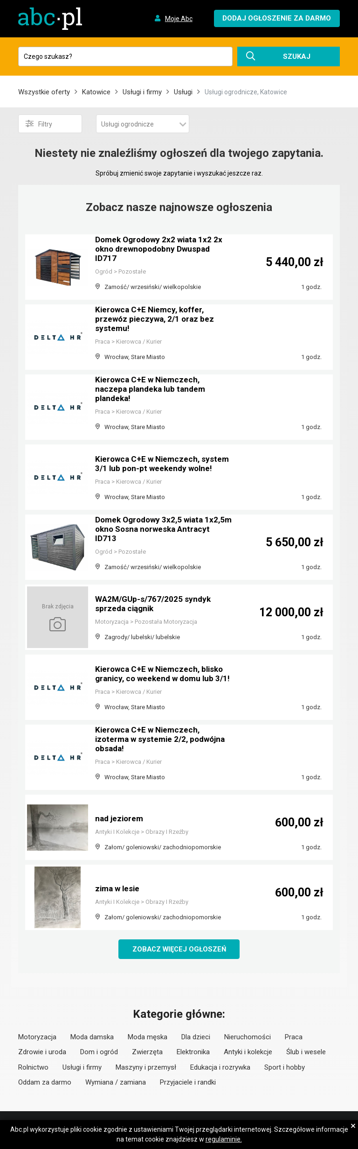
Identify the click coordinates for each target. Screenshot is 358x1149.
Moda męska (147, 1037)
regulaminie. (224, 1139)
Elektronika (193, 1052)
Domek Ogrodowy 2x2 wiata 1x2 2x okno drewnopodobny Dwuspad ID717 (161, 250)
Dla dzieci (195, 1037)
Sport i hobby (284, 1068)
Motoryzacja (37, 1037)
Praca (294, 1037)
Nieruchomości (247, 1037)
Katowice (96, 92)
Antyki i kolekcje (248, 1052)
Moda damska (92, 1037)
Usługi (183, 92)
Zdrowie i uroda (42, 1052)
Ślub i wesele (306, 1052)
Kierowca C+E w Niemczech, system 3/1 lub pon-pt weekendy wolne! (157, 460)
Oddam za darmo (44, 1083)
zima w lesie (118, 889)
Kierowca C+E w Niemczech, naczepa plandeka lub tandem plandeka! (152, 390)
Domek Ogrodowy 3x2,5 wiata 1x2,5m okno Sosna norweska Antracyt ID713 (152, 530)
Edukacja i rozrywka (220, 1068)
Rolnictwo (33, 1068)
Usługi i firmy (142, 92)
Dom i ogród (99, 1052)
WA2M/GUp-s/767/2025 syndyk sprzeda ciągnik (155, 604)
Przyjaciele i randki (188, 1083)
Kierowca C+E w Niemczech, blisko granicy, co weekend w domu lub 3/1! (162, 670)
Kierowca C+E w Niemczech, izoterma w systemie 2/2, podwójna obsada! (163, 740)
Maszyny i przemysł (146, 1068)
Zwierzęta (147, 1052)
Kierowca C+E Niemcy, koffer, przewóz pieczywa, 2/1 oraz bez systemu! (156, 320)
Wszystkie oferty (44, 92)
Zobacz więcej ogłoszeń (179, 949)
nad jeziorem (120, 819)
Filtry (39, 124)
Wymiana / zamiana (115, 1083)
